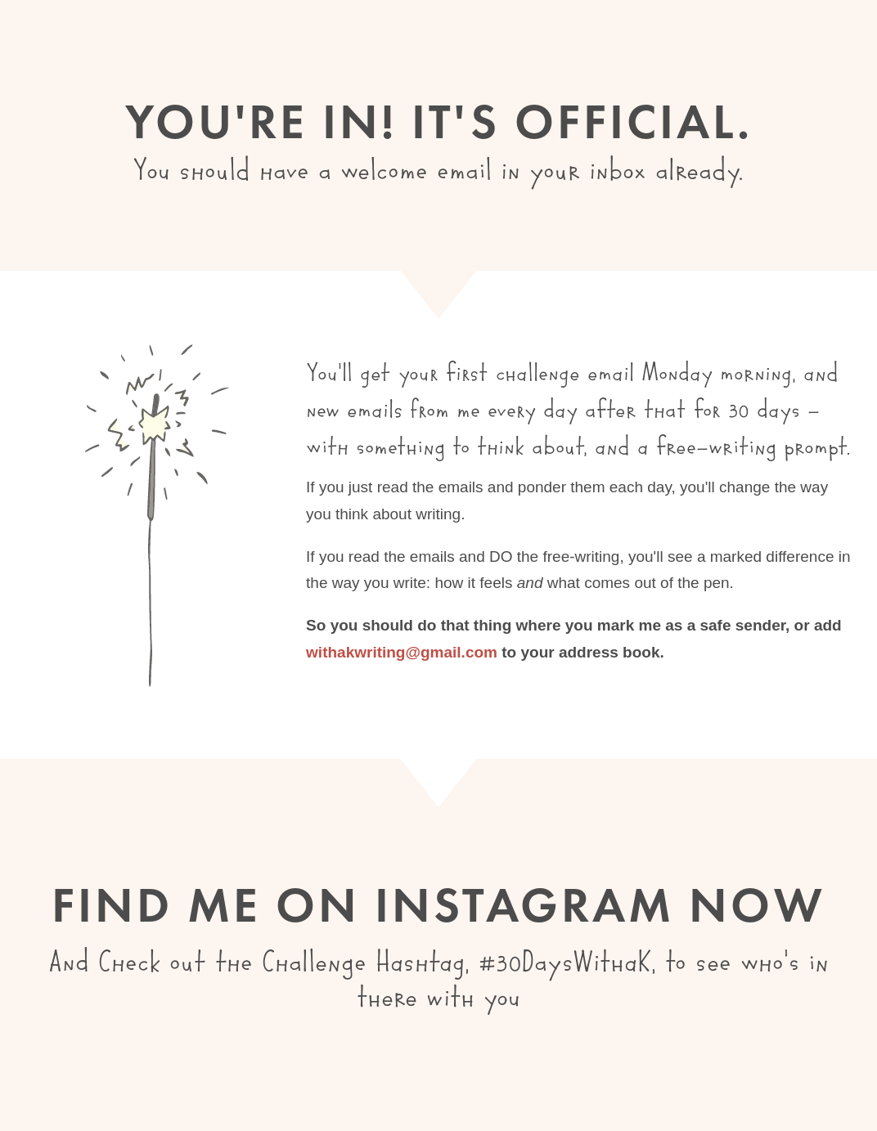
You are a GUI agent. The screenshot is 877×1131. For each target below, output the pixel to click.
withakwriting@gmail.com (401, 652)
